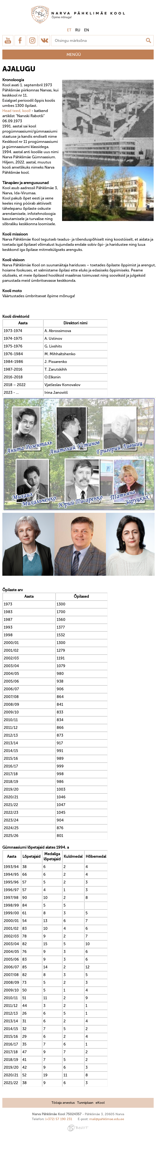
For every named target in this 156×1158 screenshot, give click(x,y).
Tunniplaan (85, 1103)
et (69, 30)
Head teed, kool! (16, 111)
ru (77, 30)
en (86, 30)
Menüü (74, 54)
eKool (100, 1103)
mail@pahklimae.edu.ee (106, 1119)
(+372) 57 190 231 (58, 1119)
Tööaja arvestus (63, 1103)
